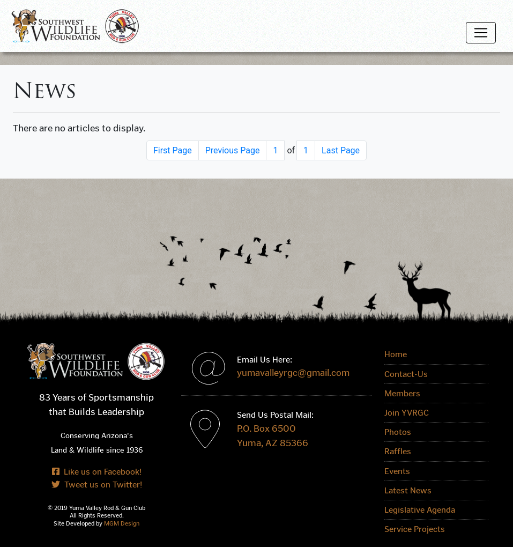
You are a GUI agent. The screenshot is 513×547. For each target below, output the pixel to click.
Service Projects (414, 529)
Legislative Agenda (419, 510)
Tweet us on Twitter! (96, 484)
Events (397, 471)
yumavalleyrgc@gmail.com (293, 373)
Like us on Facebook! (97, 472)
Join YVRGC (406, 413)
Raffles (397, 451)
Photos (397, 432)
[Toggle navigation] (481, 32)
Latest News (408, 490)
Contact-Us (406, 374)
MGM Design (121, 523)
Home (395, 354)
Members (402, 393)
